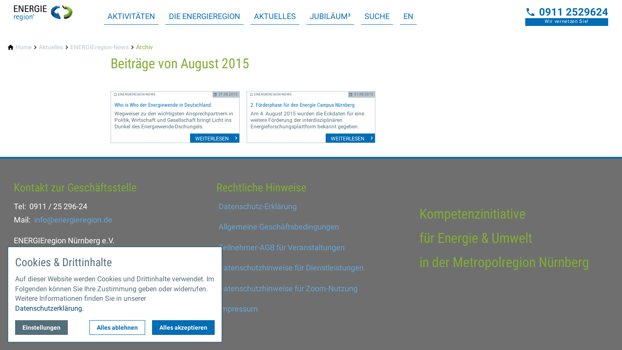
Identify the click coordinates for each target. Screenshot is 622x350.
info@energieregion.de (73, 219)
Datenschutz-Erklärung (258, 206)
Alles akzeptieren (183, 327)
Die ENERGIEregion (204, 16)
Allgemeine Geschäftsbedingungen (279, 226)
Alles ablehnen (117, 327)
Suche (377, 16)
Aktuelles (275, 16)
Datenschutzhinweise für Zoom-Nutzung (288, 288)
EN (408, 16)
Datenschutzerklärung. (49, 308)
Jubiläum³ (330, 16)
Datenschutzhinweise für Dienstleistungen (291, 267)
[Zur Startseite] (48, 13)
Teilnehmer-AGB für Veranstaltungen (282, 247)
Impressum (238, 308)
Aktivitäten (131, 16)
